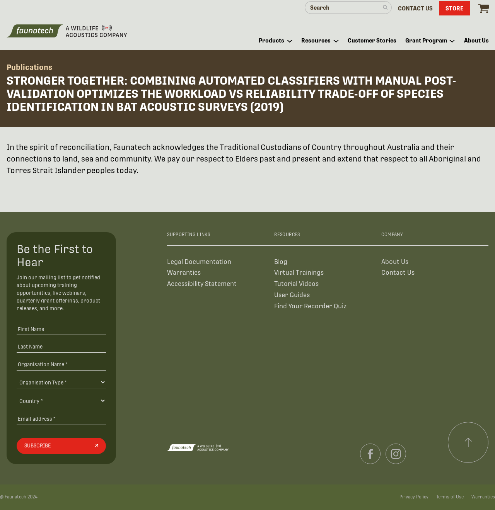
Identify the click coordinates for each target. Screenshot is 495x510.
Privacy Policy (413, 497)
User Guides (292, 295)
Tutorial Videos (296, 283)
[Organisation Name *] (61, 364)
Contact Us (398, 272)
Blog (280, 261)
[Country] (61, 400)
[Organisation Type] (61, 382)
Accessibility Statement (202, 283)
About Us (394, 261)
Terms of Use (450, 497)
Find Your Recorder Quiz (310, 306)
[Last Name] (61, 346)
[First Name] (61, 329)
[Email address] (61, 419)
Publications (29, 67)
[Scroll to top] (468, 442)
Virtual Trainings (299, 272)
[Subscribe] (61, 446)
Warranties (184, 272)
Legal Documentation (199, 261)
